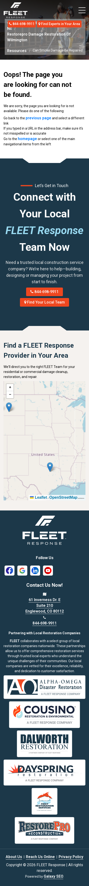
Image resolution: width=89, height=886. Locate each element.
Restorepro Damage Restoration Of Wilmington (38, 37)
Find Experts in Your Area (59, 24)
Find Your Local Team (44, 302)
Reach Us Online (40, 857)
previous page (38, 118)
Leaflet (38, 497)
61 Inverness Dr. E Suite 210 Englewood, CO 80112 (44, 605)
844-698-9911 (21, 24)
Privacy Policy (71, 857)
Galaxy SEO (53, 876)
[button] (9, 407)
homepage (27, 138)
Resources (17, 50)
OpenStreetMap (63, 497)
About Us (14, 857)
